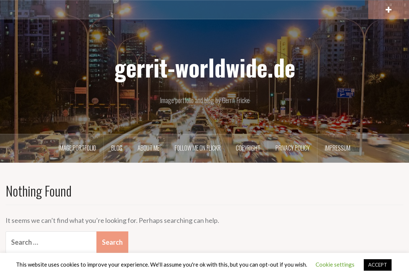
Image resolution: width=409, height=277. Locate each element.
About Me (148, 148)
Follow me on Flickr (198, 148)
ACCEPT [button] (377, 265)
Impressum (337, 148)
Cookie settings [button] (335, 264)
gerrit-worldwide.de (204, 67)
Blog (116, 148)
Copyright (248, 148)
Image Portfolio (77, 148)
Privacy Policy (293, 148)
